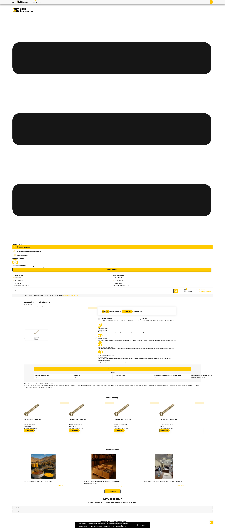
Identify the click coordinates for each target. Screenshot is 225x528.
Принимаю (142, 525)
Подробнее (60, 485)
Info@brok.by (18, 277)
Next (205, 419)
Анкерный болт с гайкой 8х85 (123, 419)
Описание (112, 372)
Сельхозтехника (20, 255)
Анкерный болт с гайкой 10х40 (168, 419)
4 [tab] (116, 438)
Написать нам (18, 283)
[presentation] (111, 516)
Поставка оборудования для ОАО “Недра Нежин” (38, 481)
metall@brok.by (118, 277)
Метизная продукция (112, 247)
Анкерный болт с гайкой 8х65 (78, 419)
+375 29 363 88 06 (19, 280)
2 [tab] (111, 438)
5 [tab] (118, 438)
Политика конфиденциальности (117, 526)
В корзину (128, 311)
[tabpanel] (46, 418)
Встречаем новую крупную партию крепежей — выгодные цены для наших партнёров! (102, 482)
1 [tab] (109, 438)
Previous (22, 419)
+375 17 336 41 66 (119, 280)
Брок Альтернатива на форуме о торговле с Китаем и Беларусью (163, 481)
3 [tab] (113, 438)
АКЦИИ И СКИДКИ (18, 258)
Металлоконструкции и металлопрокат (112, 251)
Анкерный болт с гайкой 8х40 (32, 419)
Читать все (112, 491)
